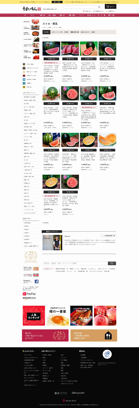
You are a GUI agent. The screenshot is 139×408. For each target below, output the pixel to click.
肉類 (44, 357)
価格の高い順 (85, 32)
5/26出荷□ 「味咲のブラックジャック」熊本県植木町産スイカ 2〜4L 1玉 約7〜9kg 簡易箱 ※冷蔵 (69, 157)
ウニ (75, 271)
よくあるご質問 (28, 365)
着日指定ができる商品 (30, 97)
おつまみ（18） (28, 173)
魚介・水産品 (52, 15)
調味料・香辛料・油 (48, 381)
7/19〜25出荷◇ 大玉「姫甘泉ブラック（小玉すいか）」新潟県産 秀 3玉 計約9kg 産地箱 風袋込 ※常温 (88, 66)
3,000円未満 (27, 223)
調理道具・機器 (65, 365)
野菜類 (44, 365)
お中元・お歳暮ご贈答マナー (31, 246)
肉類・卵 (62, 15)
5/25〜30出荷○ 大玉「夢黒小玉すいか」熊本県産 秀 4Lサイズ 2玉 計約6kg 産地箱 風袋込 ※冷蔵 (70, 66)
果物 (44, 362)
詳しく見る (57, 2)
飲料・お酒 (111, 15)
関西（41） (27, 190)
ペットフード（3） (29, 209)
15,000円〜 (27, 239)
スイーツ (81, 15)
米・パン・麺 (101, 15)
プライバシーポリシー (86, 360)
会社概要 (82, 355)
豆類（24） (27, 117)
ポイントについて (29, 378)
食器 (62, 368)
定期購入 (29, 83)
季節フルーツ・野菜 (32, 71)
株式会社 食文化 (71, 401)
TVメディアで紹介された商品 (69, 381)
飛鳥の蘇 (83, 269)
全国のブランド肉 (31, 75)
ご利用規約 (83, 357)
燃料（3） (26, 150)
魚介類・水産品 (47, 355)
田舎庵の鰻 (81, 271)
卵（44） (26, 120)
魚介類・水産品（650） (30, 100)
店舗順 (93, 32)
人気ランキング (102, 269)
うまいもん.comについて (31, 357)
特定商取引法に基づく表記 (87, 362)
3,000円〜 (26, 226)
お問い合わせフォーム (30, 385)
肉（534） (26, 103)
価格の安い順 (75, 32)
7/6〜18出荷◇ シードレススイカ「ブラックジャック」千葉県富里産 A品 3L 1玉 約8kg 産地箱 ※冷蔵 (107, 66)
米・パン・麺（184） (29, 107)
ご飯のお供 (64, 378)
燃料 (62, 370)
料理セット (46, 376)
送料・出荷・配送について (31, 375)
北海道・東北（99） (29, 176)
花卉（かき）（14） (29, 166)
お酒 (62, 355)
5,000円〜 (26, 229)
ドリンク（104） (28, 136)
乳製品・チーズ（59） (30, 123)
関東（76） (27, 180)
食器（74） (27, 156)
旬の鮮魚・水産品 (31, 79)
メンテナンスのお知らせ (35, 2)
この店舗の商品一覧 (109, 235)
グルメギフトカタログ (96, 271)
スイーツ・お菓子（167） (30, 133)
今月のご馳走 (30, 64)
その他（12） (27, 163)
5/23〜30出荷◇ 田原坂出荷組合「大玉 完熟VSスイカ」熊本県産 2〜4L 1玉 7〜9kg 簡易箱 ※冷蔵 (51, 157)
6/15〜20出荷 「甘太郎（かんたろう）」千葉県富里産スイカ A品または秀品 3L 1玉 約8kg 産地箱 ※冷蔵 (51, 69)
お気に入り (88, 11)
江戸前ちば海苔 (60, 271)
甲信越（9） (27, 183)
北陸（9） (26, 193)
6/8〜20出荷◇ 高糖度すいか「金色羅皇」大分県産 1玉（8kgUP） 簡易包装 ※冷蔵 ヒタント (51, 202)
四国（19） (27, 199)
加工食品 (45, 373)
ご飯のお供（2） (28, 170)
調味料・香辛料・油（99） (31, 130)
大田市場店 (103, 127)
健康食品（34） (28, 143)
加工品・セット (91, 15)
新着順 (66, 32)
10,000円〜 (27, 236)
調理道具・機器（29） (30, 153)
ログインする (27, 355)
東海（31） (27, 186)
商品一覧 (42, 15)
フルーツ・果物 (47, 27)
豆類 (62, 362)
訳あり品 (29, 87)
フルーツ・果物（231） (30, 113)
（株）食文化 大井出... (50, 127)
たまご (44, 360)
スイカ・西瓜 (58, 27)
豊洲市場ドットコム (49, 81)
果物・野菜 (72, 15)
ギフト (32, 15)
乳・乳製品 (64, 360)
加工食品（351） (28, 127)
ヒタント (46, 214)
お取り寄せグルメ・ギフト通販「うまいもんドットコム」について (45, 335)
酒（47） (26, 140)
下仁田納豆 (112, 269)
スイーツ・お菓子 (48, 368)
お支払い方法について (30, 368)
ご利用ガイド (111, 11)
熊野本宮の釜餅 (60, 269)
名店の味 (107, 271)
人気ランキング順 (57, 32)
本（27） (26, 160)
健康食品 (45, 378)
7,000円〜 (26, 233)
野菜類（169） (28, 110)
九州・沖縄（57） (28, 203)
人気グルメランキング (32, 68)
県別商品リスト (28, 242)
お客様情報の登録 (29, 360)
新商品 (72, 269)
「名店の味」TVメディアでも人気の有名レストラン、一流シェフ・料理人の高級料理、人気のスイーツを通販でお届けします (93, 335)
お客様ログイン (99, 11)
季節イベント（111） (29, 206)
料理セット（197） (29, 146)
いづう (77, 269)
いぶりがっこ (92, 269)
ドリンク (63, 357)
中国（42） (27, 196)
